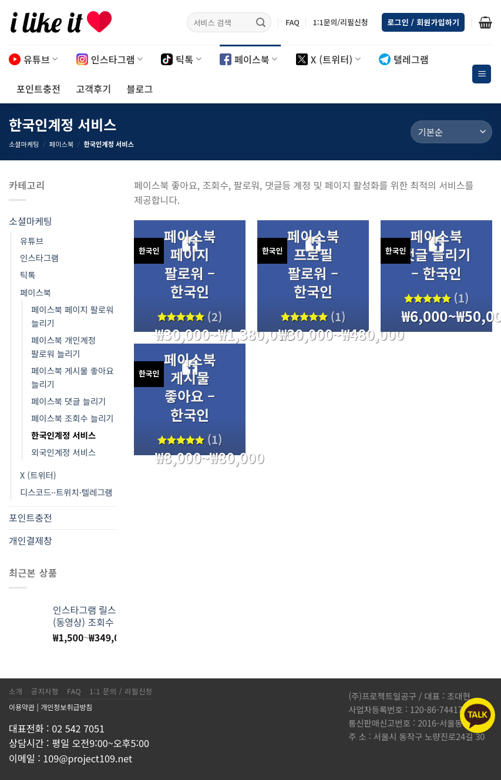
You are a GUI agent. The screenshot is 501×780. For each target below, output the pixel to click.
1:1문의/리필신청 (340, 22)
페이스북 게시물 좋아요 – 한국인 (190, 386)
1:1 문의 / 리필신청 (121, 691)
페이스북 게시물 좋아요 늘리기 (72, 377)
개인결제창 (30, 540)
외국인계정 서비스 (63, 452)
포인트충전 (38, 89)
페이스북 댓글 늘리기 (68, 401)
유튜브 (33, 59)
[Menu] (481, 74)
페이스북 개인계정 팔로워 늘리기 (63, 346)
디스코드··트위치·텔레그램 (66, 492)
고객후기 (93, 89)
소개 (16, 691)
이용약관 (22, 707)
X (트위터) (328, 59)
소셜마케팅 (24, 144)
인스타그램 (109, 59)
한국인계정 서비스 (63, 435)
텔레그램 (404, 59)
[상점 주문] (451, 131)
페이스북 (249, 59)
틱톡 (181, 59)
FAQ (292, 22)
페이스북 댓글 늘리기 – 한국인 (436, 254)
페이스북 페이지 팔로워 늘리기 (72, 316)
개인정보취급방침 (66, 707)
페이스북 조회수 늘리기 (72, 418)
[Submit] (261, 22)
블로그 (139, 89)
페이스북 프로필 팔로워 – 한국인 (313, 263)
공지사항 (45, 691)
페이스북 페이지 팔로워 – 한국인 (190, 263)
